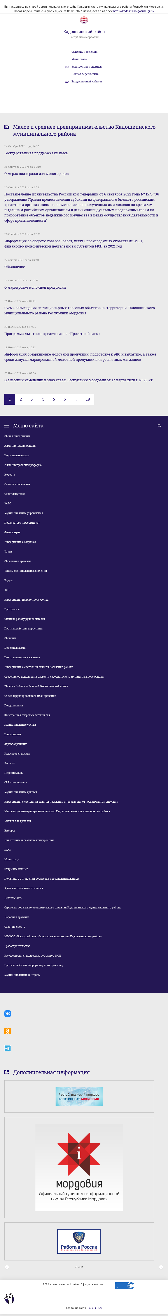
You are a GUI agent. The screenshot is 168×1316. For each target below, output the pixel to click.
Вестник (9, 763)
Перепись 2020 (13, 772)
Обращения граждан (17, 561)
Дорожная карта (14, 647)
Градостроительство (17, 946)
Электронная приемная (87, 66)
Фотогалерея (12, 532)
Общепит (10, 638)
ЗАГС (7, 503)
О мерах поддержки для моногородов (36, 174)
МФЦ (7, 849)
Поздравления (13, 705)
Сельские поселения (85, 51)
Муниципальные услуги (20, 724)
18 (88, 399)
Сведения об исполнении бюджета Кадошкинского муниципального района (53, 676)
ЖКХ (7, 590)
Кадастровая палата (17, 753)
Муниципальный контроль (22, 974)
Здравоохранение (15, 744)
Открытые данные (16, 869)
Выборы (9, 830)
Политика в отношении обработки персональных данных (41, 878)
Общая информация (17, 436)
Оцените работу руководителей (24, 619)
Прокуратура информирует (22, 522)
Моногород (11, 859)
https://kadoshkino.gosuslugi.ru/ (133, 11)
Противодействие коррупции (23, 628)
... (76, 399)
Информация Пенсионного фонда (26, 599)
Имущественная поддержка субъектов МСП (32, 955)
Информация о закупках (20, 542)
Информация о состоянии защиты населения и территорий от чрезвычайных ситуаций (61, 801)
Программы (12, 609)
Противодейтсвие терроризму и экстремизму (33, 965)
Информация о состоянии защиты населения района (38, 667)
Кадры (8, 580)
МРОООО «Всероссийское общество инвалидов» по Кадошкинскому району (53, 936)
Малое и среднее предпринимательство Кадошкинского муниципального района (57, 811)
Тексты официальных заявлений (25, 570)
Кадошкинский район (84, 31)
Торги (8, 551)
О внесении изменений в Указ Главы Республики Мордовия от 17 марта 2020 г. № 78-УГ (78, 380)
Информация (12, 734)
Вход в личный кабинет (87, 81)
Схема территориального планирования (30, 695)
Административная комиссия (23, 888)
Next (161, 1267)
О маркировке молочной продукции (35, 287)
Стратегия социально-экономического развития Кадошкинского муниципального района (62, 907)
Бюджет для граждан (17, 821)
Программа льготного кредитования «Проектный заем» (52, 334)
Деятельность (13, 897)
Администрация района (19, 445)
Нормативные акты (17, 455)
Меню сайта (79, 59)
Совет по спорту (14, 926)
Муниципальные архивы (20, 792)
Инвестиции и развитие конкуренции (29, 840)
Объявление (14, 267)
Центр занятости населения (22, 657)
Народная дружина (16, 917)
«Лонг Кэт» (95, 1307)
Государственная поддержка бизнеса (36, 153)
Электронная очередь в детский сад (27, 715)
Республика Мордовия (84, 37)
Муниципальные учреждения (23, 513)
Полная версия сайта (85, 74)
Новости (9, 474)
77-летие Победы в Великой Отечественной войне (36, 686)
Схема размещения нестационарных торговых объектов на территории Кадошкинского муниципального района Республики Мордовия (79, 310)
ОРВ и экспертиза (15, 782)
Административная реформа (23, 465)
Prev (6, 1267)
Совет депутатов (14, 493)
